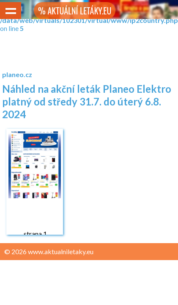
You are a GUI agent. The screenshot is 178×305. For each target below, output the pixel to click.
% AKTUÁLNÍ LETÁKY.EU (74, 10)
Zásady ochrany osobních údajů (51, 268)
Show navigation (10, 10)
